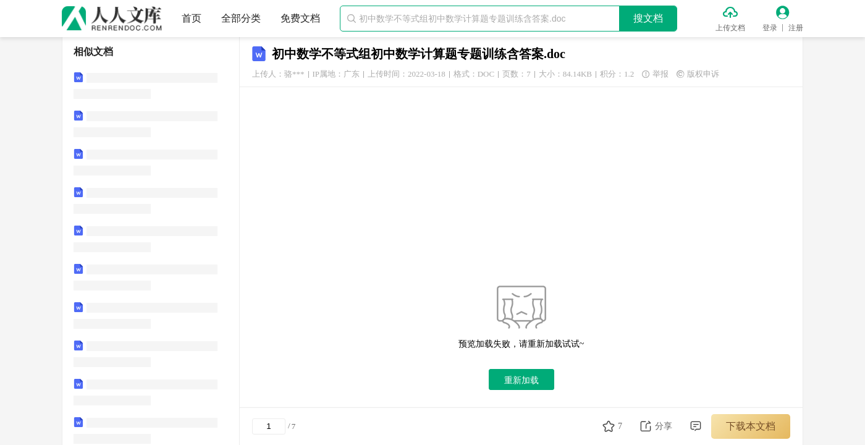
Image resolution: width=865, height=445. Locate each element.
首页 (191, 18)
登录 (769, 27)
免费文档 (300, 18)
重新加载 (521, 380)
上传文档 (730, 27)
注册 (795, 27)
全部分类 (241, 18)
